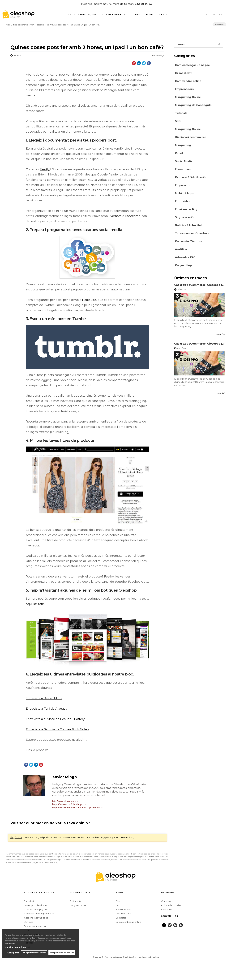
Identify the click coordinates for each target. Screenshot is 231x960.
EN (221, 14)
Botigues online (78, 905)
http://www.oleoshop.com (65, 801)
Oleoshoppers (114, 14)
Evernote (115, 216)
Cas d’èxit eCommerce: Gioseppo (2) (199, 343)
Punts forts (29, 901)
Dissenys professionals (35, 905)
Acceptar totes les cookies (62, 953)
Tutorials (181, 113)
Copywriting (183, 265)
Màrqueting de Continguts (193, 105)
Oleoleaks (166, 909)
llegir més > (220, 334)
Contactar (121, 917)
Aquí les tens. (35, 604)
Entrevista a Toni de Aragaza (46, 708)
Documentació (123, 913)
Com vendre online (188, 81)
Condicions (167, 901)
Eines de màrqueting (35, 926)
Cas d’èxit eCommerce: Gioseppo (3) (199, 284)
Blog (149, 14)
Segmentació (184, 217)
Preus (135, 14)
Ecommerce (183, 169)
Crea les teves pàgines (36, 909)
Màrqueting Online (188, 97)
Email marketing (186, 209)
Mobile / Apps (184, 193)
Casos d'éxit (183, 73)
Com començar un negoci (192, 65)
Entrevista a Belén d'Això (44, 698)
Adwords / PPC (185, 257)
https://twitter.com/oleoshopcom (69, 804)
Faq (118, 905)
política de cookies (15, 947)
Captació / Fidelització (190, 177)
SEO (178, 121)
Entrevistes (182, 201)
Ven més (28, 922)
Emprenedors (184, 89)
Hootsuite (89, 300)
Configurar (13, 953)
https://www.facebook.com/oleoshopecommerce (77, 807)
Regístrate (16, 837)
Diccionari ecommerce (190, 137)
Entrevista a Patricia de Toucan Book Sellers (57, 729)
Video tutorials (123, 909)
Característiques (82, 14)
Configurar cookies (83, 957)
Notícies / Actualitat (188, 225)
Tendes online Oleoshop (191, 233)
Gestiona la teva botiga (36, 917)
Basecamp (132, 216)
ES (214, 14)
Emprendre (182, 185)
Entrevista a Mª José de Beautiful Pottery (55, 719)
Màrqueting (183, 145)
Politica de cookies (171, 905)
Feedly (45, 169)
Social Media (183, 161)
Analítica (181, 249)
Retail (179, 153)
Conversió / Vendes (188, 241)
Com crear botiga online (128, 922)
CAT (206, 14)
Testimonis (75, 901)
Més (162, 14)
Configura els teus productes (39, 913)
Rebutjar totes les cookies (34, 953)
